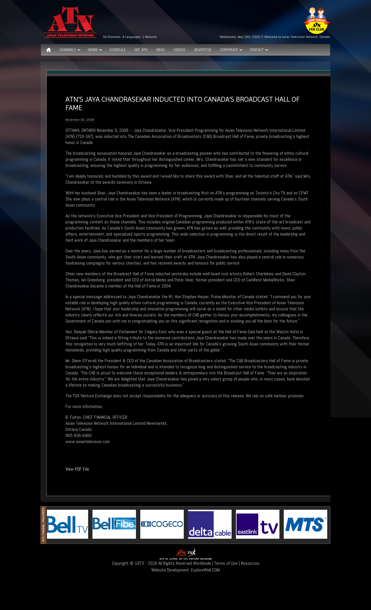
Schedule (117, 49)
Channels (67, 49)
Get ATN (141, 49)
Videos (180, 49)
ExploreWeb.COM (205, 570)
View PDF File (77, 469)
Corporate (229, 49)
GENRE (93, 49)
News (160, 49)
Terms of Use (226, 563)
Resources (250, 563)
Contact (257, 49)
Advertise (202, 49)
